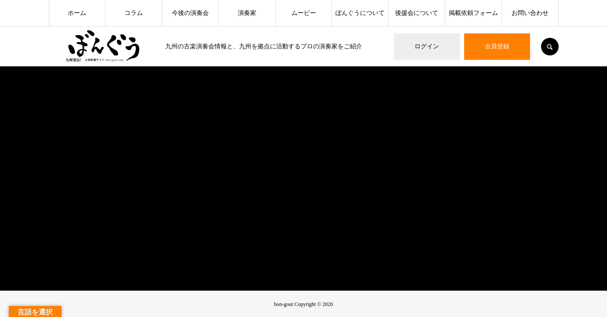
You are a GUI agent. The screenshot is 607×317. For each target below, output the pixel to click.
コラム (133, 13)
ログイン (426, 46)
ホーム (77, 13)
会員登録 (497, 46)
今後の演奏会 (190, 13)
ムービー (303, 13)
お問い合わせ (530, 13)
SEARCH (550, 46)
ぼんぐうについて (360, 13)
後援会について (416, 13)
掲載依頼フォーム (473, 13)
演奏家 (247, 13)
